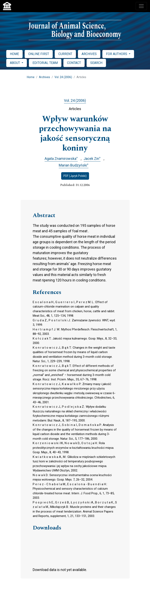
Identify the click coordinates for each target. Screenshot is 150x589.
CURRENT (65, 54)
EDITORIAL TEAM (45, 63)
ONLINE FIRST (38, 54)
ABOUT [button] (15, 63)
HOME (14, 54)
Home (31, 77)
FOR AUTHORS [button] (117, 54)
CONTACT (74, 63)
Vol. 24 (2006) (63, 77)
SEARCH (96, 63)
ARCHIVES (89, 54)
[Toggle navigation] (141, 6)
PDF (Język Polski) (75, 175)
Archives (44, 77)
